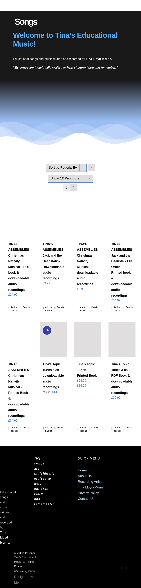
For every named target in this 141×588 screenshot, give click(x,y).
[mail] (121, 568)
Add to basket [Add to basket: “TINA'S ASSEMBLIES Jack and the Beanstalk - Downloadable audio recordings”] (48, 309)
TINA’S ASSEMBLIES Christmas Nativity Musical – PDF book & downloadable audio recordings (19, 267)
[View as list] (73, 187)
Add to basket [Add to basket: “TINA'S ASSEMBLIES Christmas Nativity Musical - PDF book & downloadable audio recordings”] (14, 309)
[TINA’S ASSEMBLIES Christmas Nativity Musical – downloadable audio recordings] (87, 219)
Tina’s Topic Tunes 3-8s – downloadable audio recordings (53, 375)
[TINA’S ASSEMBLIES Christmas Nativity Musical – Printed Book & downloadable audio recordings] (19, 339)
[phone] (126, 568)
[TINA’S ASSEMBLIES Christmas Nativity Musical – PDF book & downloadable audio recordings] (19, 219)
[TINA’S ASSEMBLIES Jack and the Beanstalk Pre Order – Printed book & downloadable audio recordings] (122, 219)
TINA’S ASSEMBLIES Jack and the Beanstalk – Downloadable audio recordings (53, 261)
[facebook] (101, 568)
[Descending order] (91, 167)
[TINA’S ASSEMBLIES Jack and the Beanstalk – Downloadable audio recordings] (53, 219)
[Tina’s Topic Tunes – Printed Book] (87, 339)
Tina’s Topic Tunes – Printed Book (87, 369)
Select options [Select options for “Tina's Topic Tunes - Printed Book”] (83, 429)
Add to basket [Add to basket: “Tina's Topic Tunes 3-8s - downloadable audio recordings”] (48, 429)
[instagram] (106, 568)
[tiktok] (116, 568)
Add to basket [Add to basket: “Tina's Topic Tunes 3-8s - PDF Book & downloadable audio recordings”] (117, 429)
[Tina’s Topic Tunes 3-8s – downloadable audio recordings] (53, 339)
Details (26, 307)
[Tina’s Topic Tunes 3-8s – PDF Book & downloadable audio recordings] (122, 339)
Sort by (63, 167)
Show (65, 178)
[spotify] (111, 568)
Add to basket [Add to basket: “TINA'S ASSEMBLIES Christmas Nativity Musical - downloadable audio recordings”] (82, 309)
